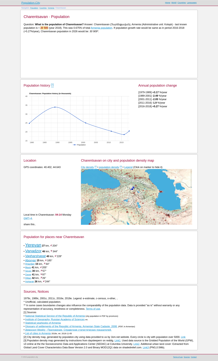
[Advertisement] (107, 55)
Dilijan (28, 278)
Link (183, 337)
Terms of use (93, 308)
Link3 (146, 347)
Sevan (28, 271)
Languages (192, 3)
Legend (128, 167)
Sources (187, 357)
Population (34, 8)
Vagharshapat (35, 256)
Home (167, 3)
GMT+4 (28, 218)
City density (87, 167)
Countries (182, 3)
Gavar (28, 274)
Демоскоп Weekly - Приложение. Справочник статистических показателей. (68, 330)
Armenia (51, 8)
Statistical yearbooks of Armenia (43, 323)
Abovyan (30, 260)
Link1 (118, 340)
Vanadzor (33, 251)
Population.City (30, 2)
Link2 (136, 344)
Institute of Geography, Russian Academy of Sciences (55, 319)
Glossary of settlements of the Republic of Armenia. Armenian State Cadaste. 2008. (71, 326)
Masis (28, 267)
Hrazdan (30, 264)
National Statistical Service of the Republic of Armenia (55, 316)
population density (109, 167)
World (173, 3)
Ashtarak (29, 281)
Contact (194, 357)
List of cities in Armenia (38, 333)
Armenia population (101, 27)
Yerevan (33, 244)
